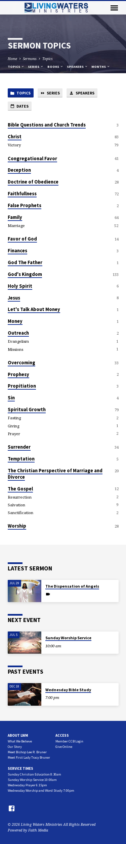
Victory (14, 144)
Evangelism (18, 341)
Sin (11, 398)
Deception (19, 170)
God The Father (25, 262)
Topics (47, 58)
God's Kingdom (25, 274)
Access (62, 735)
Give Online (63, 746)
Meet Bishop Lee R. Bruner (27, 752)
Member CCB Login (69, 741)
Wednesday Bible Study (68, 689)
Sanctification (20, 512)
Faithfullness (22, 194)
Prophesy (18, 374)
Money (15, 321)
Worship (17, 526)
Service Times (20, 768)
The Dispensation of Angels (72, 586)
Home (12, 58)
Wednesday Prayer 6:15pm (27, 785)
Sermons (30, 58)
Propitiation (22, 386)
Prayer (14, 433)
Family (15, 217)
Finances (17, 251)
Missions (15, 349)
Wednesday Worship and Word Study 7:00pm (41, 790)
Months (100, 66)
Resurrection (20, 497)
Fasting (14, 417)
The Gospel (20, 489)
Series (36, 66)
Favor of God (22, 239)
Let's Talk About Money (34, 309)
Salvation (16, 504)
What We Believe (20, 741)
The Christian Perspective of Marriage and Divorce (55, 474)
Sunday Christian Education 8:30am (34, 774)
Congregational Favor (32, 159)
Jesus (14, 298)
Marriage (16, 225)
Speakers (77, 66)
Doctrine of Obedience (33, 182)
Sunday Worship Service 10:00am (32, 780)
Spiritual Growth (27, 409)
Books (55, 66)
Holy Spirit (20, 286)
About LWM (18, 735)
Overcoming (21, 363)
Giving (13, 425)
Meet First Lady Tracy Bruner (29, 757)
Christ (15, 137)
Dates (19, 106)
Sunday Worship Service (68, 637)
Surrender (19, 447)
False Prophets (24, 205)
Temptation (21, 459)
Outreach (18, 333)
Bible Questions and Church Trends (47, 125)
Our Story (15, 746)
